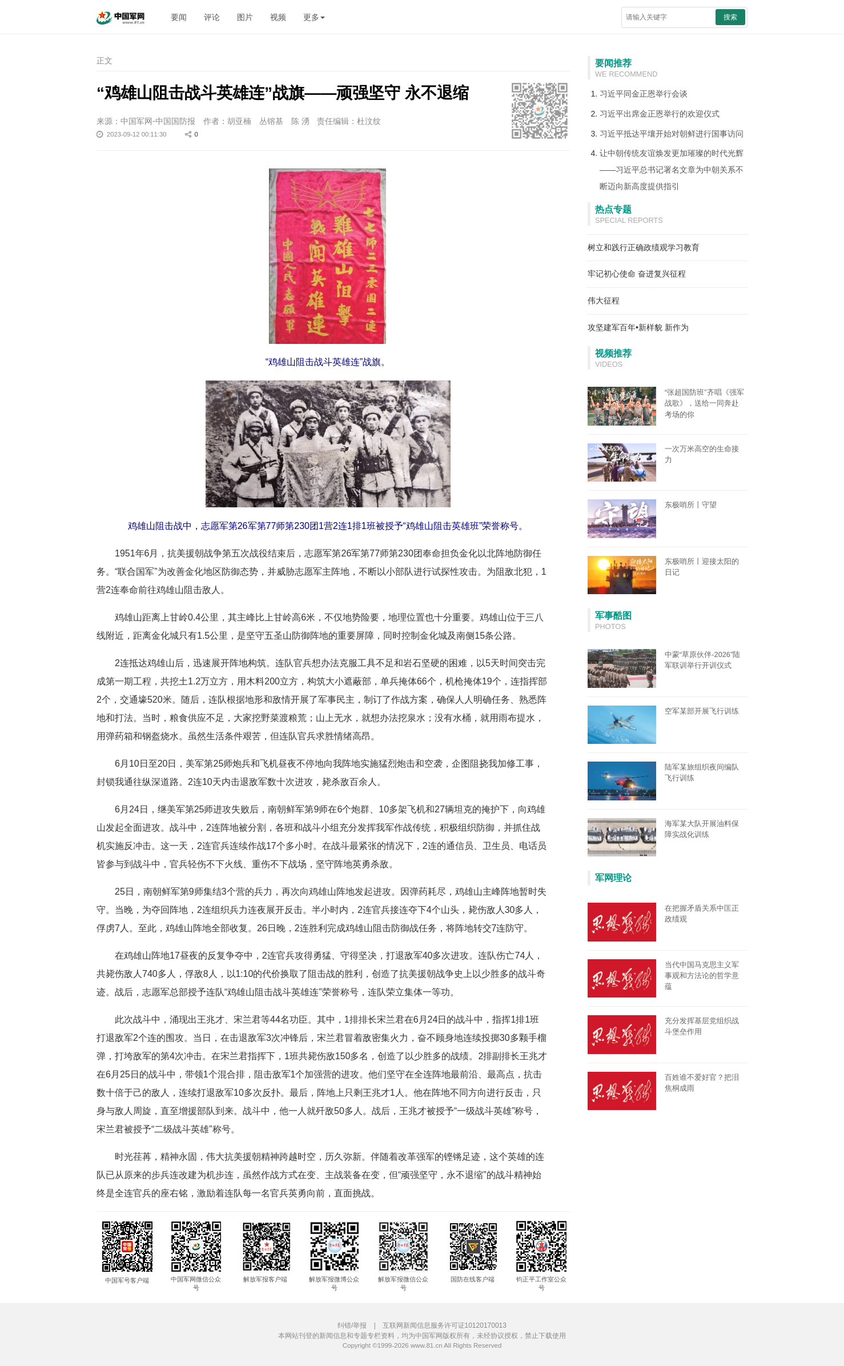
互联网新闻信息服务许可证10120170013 (445, 1325)
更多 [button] (314, 17)
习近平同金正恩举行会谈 (644, 93)
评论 (212, 17)
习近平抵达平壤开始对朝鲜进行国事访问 (671, 133)
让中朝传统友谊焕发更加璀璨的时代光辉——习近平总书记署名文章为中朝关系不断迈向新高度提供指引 (671, 170)
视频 (278, 17)
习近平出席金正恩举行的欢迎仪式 (660, 113)
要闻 (179, 17)
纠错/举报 (352, 1325)
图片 (245, 17)
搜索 (730, 17)
